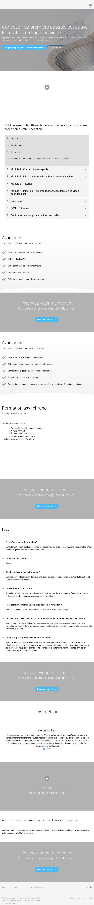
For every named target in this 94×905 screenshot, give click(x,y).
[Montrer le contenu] (85, 136)
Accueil (5, 885)
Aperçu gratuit (58, 48)
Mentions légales (36, 885)
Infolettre (19, 885)
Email (47, 747)
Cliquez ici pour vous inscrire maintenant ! (24, 48)
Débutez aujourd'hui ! (46, 318)
